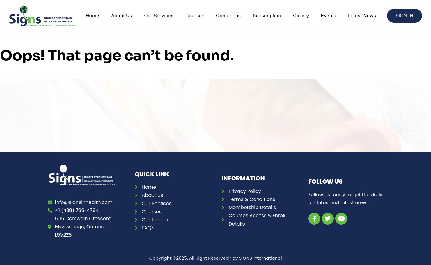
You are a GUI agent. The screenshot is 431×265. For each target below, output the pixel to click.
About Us (121, 16)
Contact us (228, 16)
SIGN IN (404, 16)
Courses (194, 16)
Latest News (362, 16)
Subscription (267, 16)
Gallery (301, 16)
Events (328, 16)
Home (92, 16)
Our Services (158, 16)
